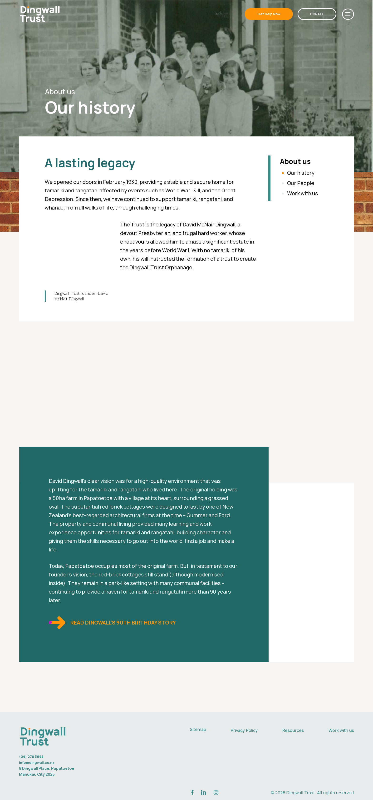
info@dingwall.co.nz (38, 762)
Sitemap (199, 730)
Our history (300, 172)
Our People (300, 183)
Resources (293, 731)
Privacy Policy (244, 731)
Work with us (302, 193)
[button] (348, 17)
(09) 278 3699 (32, 756)
